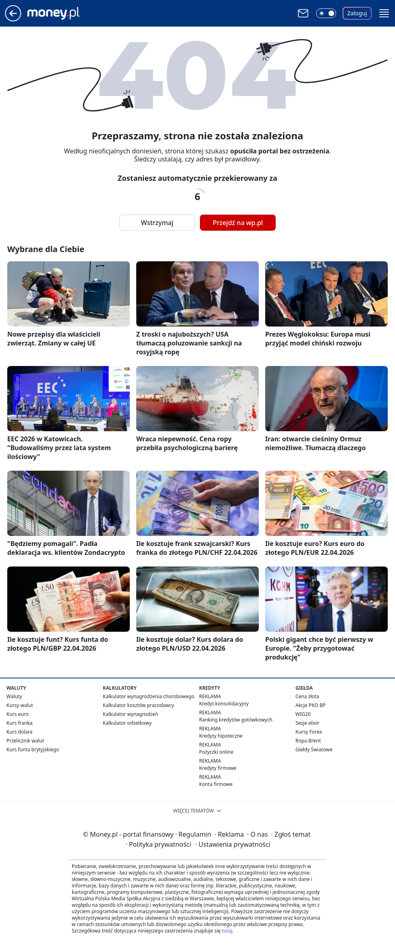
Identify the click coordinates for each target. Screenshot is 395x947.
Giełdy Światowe (314, 749)
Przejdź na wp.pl (238, 222)
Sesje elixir (307, 723)
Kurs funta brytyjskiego (32, 749)
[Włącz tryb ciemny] (326, 13)
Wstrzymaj (157, 222)
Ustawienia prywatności (232, 844)
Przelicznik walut (25, 740)
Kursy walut (19, 705)
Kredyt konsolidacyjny (224, 703)
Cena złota (307, 696)
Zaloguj (357, 13)
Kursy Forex (308, 731)
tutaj (227, 930)
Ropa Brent (308, 740)
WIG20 (303, 714)
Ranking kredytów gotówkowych (235, 719)
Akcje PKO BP (310, 705)
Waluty (14, 696)
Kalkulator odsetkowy (127, 723)
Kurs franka (19, 723)
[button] (384, 13)
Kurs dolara (19, 731)
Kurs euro (17, 714)
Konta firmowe (216, 784)
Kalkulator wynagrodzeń (130, 714)
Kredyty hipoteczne (221, 735)
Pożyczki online (216, 752)
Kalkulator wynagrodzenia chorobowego (148, 696)
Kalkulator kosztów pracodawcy (138, 705)
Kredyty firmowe (218, 768)
